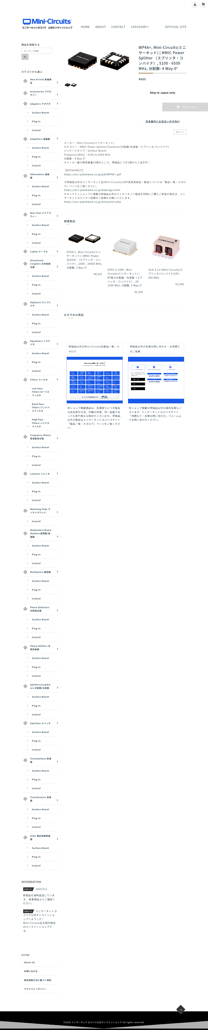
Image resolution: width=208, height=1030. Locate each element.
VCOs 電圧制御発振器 (40, 837)
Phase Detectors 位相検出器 (40, 609)
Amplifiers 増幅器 (40, 138)
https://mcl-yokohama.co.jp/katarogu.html (92, 190)
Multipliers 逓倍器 (40, 571)
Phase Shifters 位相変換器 (40, 647)
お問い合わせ (31, 971)
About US (29, 962)
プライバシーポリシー (35, 988)
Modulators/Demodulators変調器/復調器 (41, 533)
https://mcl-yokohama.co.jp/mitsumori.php (92, 201)
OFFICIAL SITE (176, 27)
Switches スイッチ (40, 723)
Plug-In (36, 121)
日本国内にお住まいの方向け (162, 121)
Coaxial (36, 130)
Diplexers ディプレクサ (40, 304)
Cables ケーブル (39, 251)
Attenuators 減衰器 (40, 176)
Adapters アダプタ (40, 103)
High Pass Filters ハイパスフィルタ (40, 423)
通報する (180, 131)
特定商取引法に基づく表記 (38, 980)
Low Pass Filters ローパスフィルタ (41, 392)
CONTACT (118, 27)
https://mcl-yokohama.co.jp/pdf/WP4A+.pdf (92, 174)
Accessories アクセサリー (41, 93)
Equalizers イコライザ (40, 342)
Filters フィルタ (39, 379)
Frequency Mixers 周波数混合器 (40, 437)
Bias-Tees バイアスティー (40, 214)
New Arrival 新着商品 (41, 81)
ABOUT (100, 27)
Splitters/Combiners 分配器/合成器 (40, 686)
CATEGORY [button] (140, 27)
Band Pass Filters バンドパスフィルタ (41, 407)
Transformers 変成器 (41, 799)
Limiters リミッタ (40, 473)
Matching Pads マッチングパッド (40, 511)
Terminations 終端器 (40, 760)
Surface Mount (40, 112)
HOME (85, 27)
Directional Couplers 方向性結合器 (40, 263)
